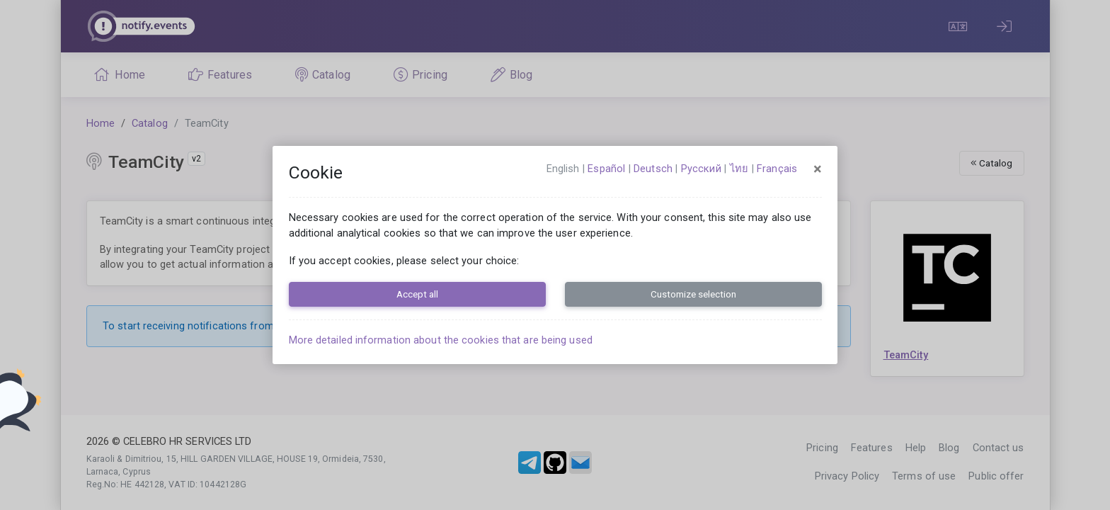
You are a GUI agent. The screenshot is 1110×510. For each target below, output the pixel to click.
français (777, 168)
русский (701, 168)
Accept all (417, 294)
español (606, 168)
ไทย (739, 168)
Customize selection (693, 294)
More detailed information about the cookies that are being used (441, 340)
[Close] (817, 169)
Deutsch (653, 168)
